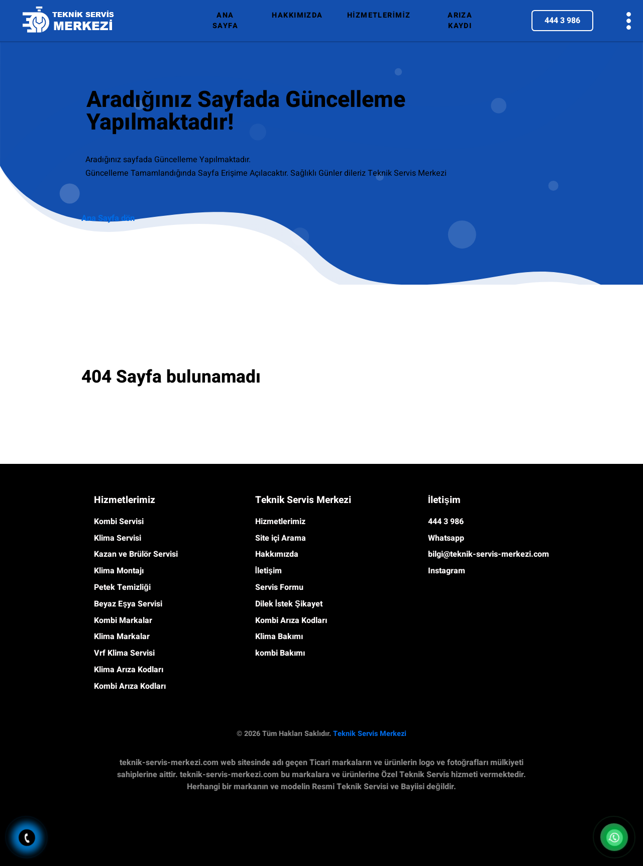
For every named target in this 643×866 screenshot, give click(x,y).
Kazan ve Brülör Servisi (136, 554)
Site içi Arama (280, 538)
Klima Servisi (117, 538)
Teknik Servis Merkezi (369, 733)
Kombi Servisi (119, 522)
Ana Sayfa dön (108, 218)
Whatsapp (446, 538)
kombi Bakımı (280, 653)
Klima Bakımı (279, 637)
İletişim (268, 571)
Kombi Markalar (123, 620)
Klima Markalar (122, 637)
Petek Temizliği (122, 587)
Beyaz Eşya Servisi (128, 604)
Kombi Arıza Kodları (130, 686)
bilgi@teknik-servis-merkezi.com (488, 554)
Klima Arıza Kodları (128, 670)
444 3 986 (562, 21)
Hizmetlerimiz (280, 522)
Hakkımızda (276, 554)
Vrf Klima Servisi (124, 653)
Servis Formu (279, 587)
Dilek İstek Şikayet (289, 604)
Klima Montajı (119, 571)
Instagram (446, 571)
